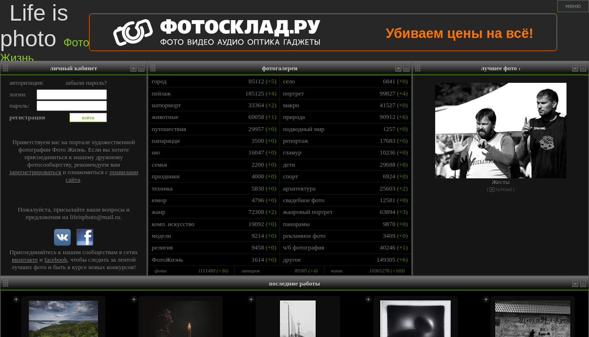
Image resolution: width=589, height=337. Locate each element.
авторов (251, 270)
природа (294, 116)
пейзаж (161, 93)
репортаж (296, 140)
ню (156, 152)
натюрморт (166, 105)
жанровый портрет (308, 211)
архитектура (299, 188)
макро (291, 105)
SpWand (503, 189)
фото (161, 270)
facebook (56, 259)
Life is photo (44, 32)
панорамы (296, 223)
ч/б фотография (304, 247)
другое (292, 259)
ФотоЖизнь (167, 259)
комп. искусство (173, 223)
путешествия (169, 128)
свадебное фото (304, 200)
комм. (337, 270)
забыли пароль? (86, 82)
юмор (159, 200)
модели (161, 235)
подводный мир (304, 128)
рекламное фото (304, 235)
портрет (293, 93)
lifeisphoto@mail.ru (95, 216)
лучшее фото (501, 68)
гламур (292, 152)
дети (289, 164)
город (159, 81)
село (289, 81)
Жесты (501, 181)
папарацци (166, 140)
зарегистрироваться (35, 172)
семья (159, 164)
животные (165, 116)
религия (162, 247)
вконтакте (25, 259)
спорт (290, 176)
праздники (166, 176)
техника (162, 188)
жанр (159, 211)
